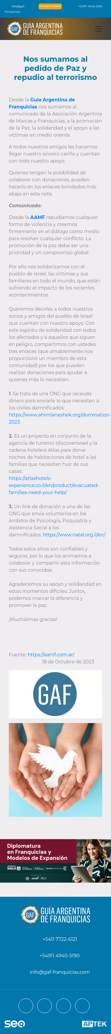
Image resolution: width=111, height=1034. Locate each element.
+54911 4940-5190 (87, 6)
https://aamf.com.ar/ (51, 654)
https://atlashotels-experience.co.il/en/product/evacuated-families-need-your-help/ (54, 485)
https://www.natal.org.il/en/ (74, 535)
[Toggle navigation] (98, 29)
